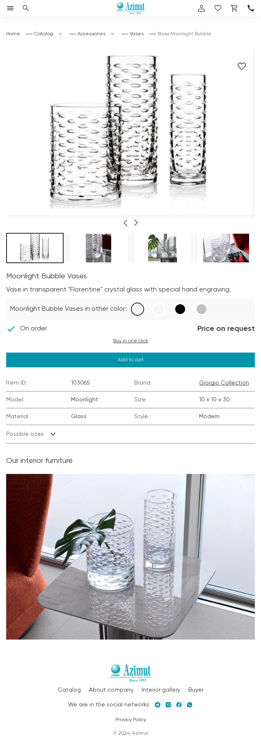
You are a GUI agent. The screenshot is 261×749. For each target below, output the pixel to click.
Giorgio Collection (224, 383)
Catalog (43, 34)
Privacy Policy (130, 719)
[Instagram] (168, 704)
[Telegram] (157, 704)
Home (13, 34)
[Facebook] (179, 704)
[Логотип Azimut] (130, 8)
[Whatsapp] (189, 704)
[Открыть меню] (10, 8)
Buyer (196, 690)
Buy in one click (130, 341)
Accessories (91, 34)
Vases (137, 34)
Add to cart (131, 359)
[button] (125, 224)
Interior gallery (161, 690)
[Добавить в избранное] (242, 66)
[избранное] (218, 8)
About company (111, 690)
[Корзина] (234, 8)
